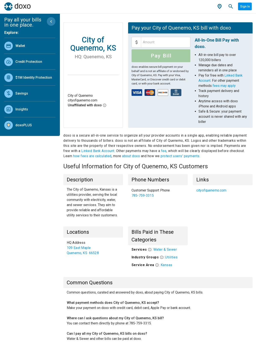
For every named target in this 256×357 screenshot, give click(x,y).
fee (164, 151)
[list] (30, 84)
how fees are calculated (92, 156)
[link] (30, 46)
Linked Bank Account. (98, 151)
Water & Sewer (165, 249)
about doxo (131, 156)
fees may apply (224, 86)
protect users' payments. (180, 156)
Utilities (171, 257)
